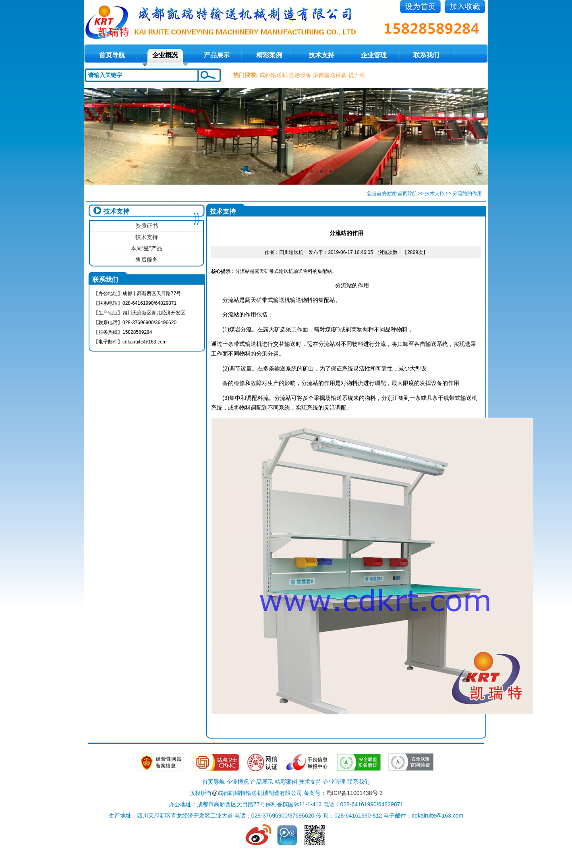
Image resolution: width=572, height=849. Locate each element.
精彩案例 (269, 55)
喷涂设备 (300, 75)
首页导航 (407, 193)
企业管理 (374, 55)
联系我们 (426, 55)
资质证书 (146, 226)
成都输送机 (273, 75)
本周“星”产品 (146, 248)
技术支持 (321, 55)
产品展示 (217, 55)
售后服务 (146, 259)
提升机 (356, 75)
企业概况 (165, 55)
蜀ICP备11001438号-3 (354, 793)
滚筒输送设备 (330, 75)
